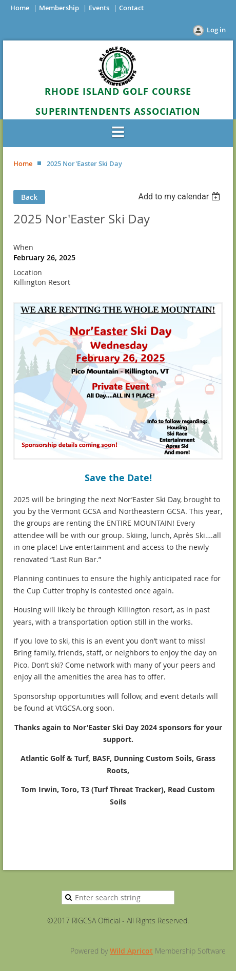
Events (99, 7)
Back (29, 197)
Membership (59, 7)
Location (27, 272)
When (23, 247)
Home (19, 7)
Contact (131, 7)
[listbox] (180, 196)
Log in (216, 29)
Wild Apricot (131, 951)
